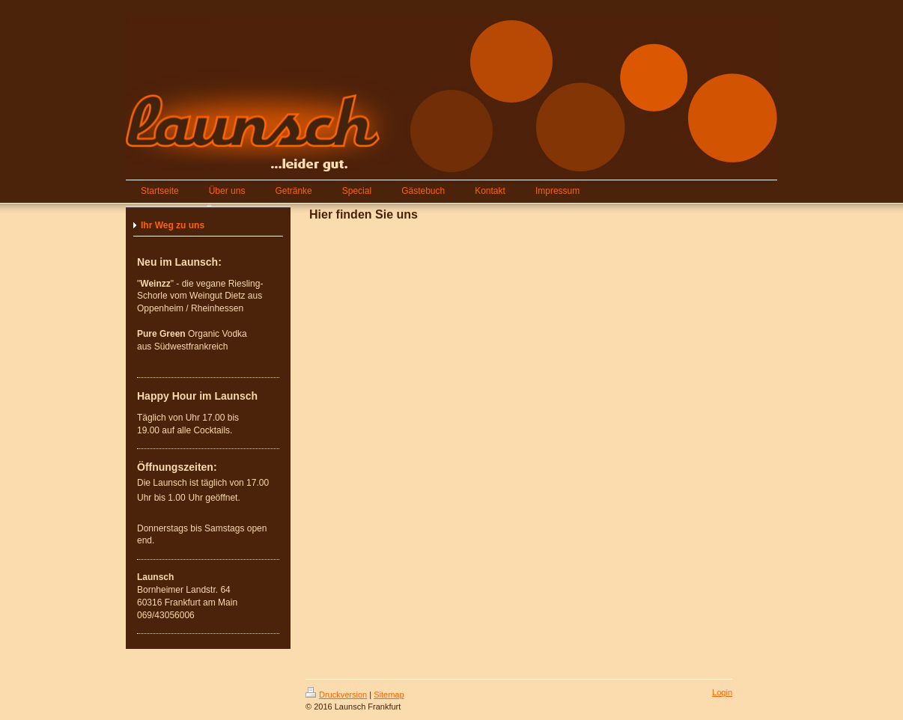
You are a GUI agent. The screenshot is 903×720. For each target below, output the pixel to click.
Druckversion (336, 694)
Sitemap (389, 694)
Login (722, 692)
